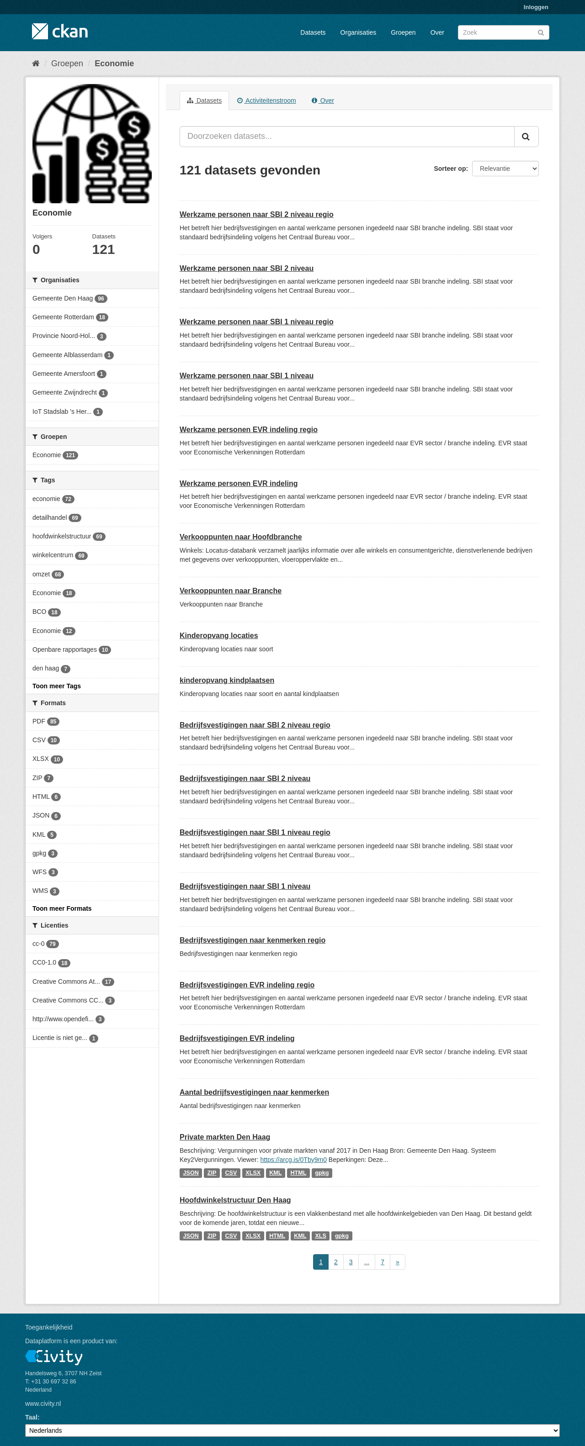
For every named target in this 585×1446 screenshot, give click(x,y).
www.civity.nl (43, 1403)
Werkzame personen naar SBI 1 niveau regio (257, 322)
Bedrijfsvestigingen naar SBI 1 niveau (245, 886)
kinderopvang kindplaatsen (227, 680)
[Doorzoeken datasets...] (347, 136)
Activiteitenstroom (266, 100)
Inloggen (536, 7)
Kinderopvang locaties (219, 635)
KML (275, 1173)
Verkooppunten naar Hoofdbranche (241, 537)
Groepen (403, 32)
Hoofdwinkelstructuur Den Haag (235, 1200)
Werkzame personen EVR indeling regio (249, 429)
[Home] (36, 63)
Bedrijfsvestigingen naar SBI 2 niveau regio (255, 725)
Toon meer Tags (56, 686)
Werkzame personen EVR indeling (239, 483)
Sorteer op (450, 168)
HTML (298, 1173)
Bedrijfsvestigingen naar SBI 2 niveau (245, 778)
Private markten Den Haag (225, 1137)
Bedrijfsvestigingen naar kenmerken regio (252, 940)
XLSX (253, 1173)
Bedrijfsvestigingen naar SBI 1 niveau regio (255, 832)
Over (437, 32)
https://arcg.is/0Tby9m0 (293, 1159)
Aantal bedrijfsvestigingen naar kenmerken (254, 1092)
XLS (320, 1236)
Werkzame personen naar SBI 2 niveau (247, 268)
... (367, 1262)
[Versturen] (541, 32)
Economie (114, 63)
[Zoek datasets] (503, 32)
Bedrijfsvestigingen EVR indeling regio (247, 985)
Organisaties (358, 32)
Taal (31, 1417)
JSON (191, 1173)
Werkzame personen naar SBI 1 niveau (247, 376)
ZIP (212, 1173)
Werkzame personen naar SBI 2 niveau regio (257, 214)
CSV (231, 1173)
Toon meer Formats (62, 908)
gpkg (322, 1173)
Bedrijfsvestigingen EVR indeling (237, 1038)
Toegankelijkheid (49, 1327)
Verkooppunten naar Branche (231, 591)
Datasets (312, 32)
